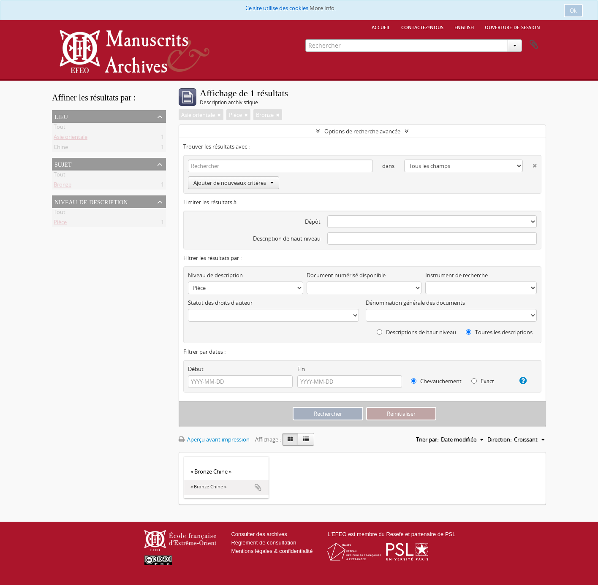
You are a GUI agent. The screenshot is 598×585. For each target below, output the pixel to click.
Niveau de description (91, 201)
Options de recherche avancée (362, 131)
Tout (59, 128)
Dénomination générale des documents (415, 302)
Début (196, 369)
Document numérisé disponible (346, 275)
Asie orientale (70, 138)
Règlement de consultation (263, 542)
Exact (482, 381)
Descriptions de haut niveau (416, 332)
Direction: (499, 439)
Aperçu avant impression (214, 439)
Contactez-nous (422, 26)
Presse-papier (533, 44)
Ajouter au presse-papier (258, 487)
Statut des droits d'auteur (220, 302)
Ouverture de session (512, 26)
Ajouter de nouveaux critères (233, 183)
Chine (61, 148)
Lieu (61, 116)
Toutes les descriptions (499, 332)
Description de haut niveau (287, 238)
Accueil (381, 26)
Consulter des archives (259, 534)
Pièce (60, 224)
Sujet (62, 163)
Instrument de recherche (456, 275)
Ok (573, 10)
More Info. (323, 8)
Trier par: (427, 439)
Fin (301, 369)
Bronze (62, 186)
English (464, 26)
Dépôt (313, 221)
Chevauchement (436, 381)
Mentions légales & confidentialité (272, 551)
